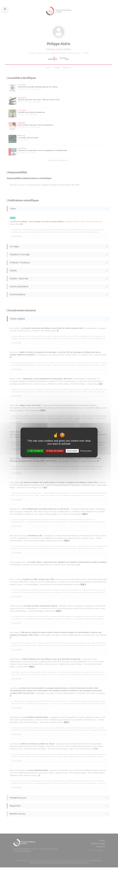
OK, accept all (35, 451)
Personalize (72, 451)
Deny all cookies (54, 451)
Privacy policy (86, 451)
